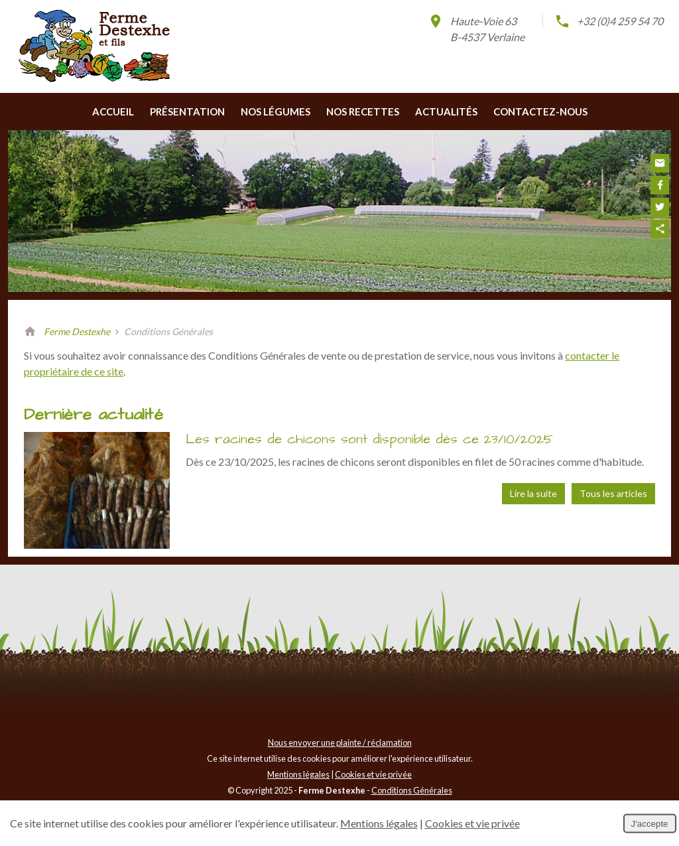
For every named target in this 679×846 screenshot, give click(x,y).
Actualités (446, 111)
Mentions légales (298, 774)
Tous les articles (613, 493)
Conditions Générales (411, 790)
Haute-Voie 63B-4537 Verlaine (476, 28)
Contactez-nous (540, 111)
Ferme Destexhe (77, 331)
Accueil (113, 111)
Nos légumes (275, 111)
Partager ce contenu (659, 229)
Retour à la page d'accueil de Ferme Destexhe (30, 332)
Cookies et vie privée (373, 774)
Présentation (187, 111)
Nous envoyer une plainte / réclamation (340, 742)
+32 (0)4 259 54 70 (608, 21)
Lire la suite (533, 493)
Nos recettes (362, 111)
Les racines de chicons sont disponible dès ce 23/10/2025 (369, 439)
